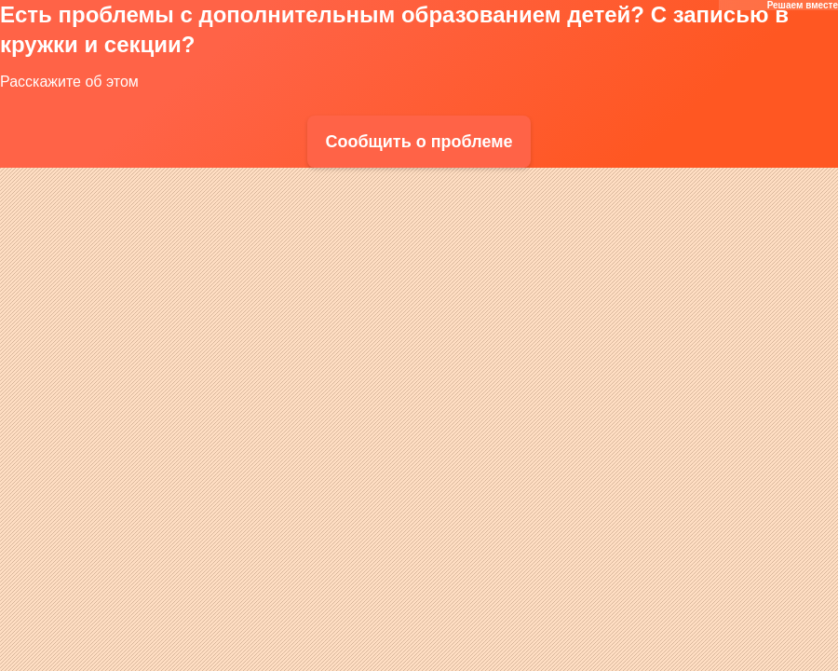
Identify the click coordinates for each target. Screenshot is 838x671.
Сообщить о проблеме (418, 141)
